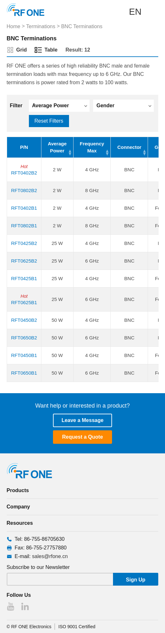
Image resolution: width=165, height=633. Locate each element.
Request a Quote (82, 437)
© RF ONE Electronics (29, 626)
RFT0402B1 (24, 208)
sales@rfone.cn (50, 556)
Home (14, 26)
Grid (21, 50)
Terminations (40, 26)
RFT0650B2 (24, 337)
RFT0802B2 (24, 190)
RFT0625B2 (24, 261)
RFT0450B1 (24, 355)
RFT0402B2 (24, 172)
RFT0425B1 (24, 278)
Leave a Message (83, 420)
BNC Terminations (81, 26)
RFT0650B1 (24, 373)
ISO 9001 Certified (76, 626)
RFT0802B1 (24, 225)
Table (50, 50)
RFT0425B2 (24, 243)
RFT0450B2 (24, 320)
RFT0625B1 (24, 302)
